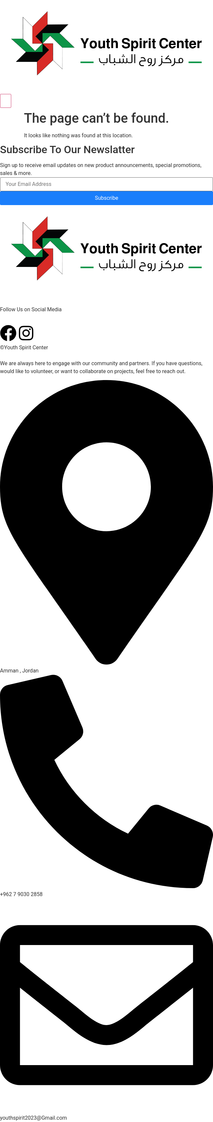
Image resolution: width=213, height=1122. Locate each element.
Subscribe (106, 198)
